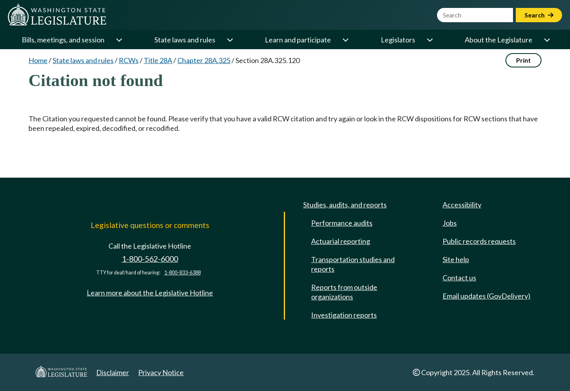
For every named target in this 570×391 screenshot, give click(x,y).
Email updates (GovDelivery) (486, 295)
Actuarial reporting (340, 241)
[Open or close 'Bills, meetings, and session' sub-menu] (118, 40)
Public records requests (479, 241)
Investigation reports (344, 314)
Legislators (398, 39)
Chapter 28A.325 (203, 60)
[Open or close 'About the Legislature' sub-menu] (546, 40)
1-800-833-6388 (182, 273)
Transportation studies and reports (353, 264)
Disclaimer (112, 372)
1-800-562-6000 (150, 258)
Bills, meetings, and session (63, 39)
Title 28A (158, 60)
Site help (456, 259)
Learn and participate (298, 39)
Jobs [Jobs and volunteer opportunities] (450, 222)
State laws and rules (184, 39)
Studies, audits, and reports (345, 204)
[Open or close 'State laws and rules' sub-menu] (229, 40)
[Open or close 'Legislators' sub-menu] (429, 40)
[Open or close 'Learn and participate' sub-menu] (345, 40)
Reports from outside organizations (344, 292)
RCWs (129, 60)
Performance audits (341, 222)
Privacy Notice (161, 372)
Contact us (459, 277)
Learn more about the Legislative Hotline (150, 292)
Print (523, 60)
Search (538, 15)
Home (38, 60)
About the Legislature (498, 39)
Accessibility (462, 204)
